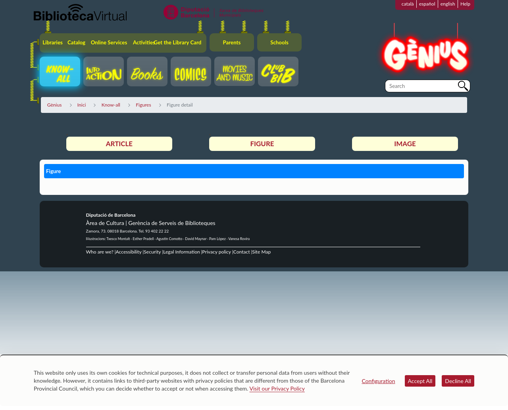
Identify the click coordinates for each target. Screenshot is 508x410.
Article (119, 143)
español (427, 4)
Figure (262, 143)
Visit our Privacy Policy (277, 388)
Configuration (378, 381)
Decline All (458, 381)
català (408, 4)
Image (405, 143)
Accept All (420, 381)
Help (465, 4)
